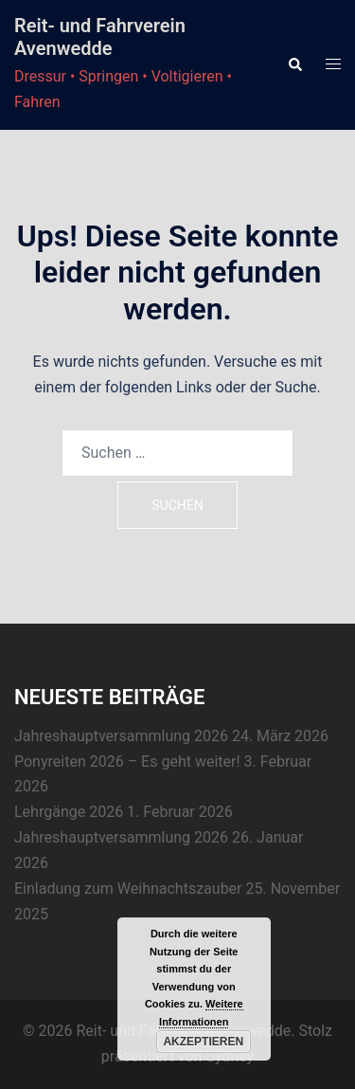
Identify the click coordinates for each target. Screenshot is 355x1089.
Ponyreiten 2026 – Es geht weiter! (127, 762)
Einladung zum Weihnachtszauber (128, 889)
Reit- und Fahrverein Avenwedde (100, 37)
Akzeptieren (203, 1041)
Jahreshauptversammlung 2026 (121, 736)
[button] (294, 64)
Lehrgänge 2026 (68, 812)
